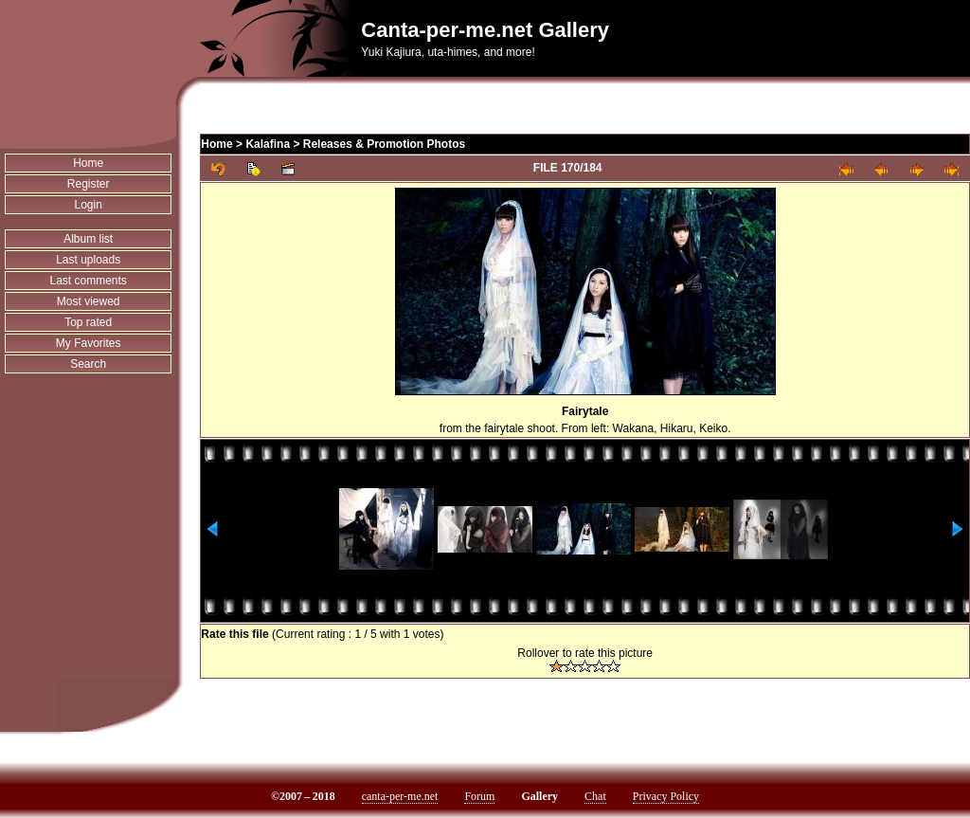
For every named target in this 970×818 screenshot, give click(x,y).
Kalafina (267, 144)
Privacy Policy (666, 796)
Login (87, 204)
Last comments (87, 280)
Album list (88, 238)
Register (88, 184)
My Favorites (88, 343)
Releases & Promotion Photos (384, 144)
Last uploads (88, 259)
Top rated (88, 322)
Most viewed (88, 301)
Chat (595, 796)
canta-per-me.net (400, 796)
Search (88, 364)
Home (88, 163)
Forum (479, 796)
